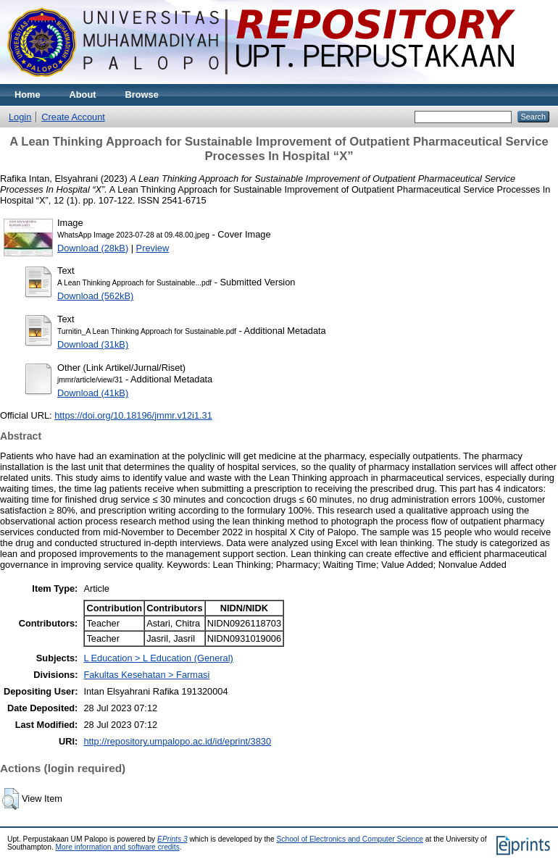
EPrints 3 (172, 839)
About (83, 94)
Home (27, 94)
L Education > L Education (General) (158, 658)
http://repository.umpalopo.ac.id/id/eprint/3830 (177, 741)
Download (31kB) (92, 344)
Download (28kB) (92, 248)
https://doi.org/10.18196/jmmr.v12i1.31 (133, 415)
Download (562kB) (95, 295)
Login (20, 117)
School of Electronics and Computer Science (350, 839)
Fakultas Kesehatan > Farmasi (146, 674)
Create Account (73, 117)
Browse (142, 94)
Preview (153, 248)
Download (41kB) (92, 392)
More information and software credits (118, 847)
